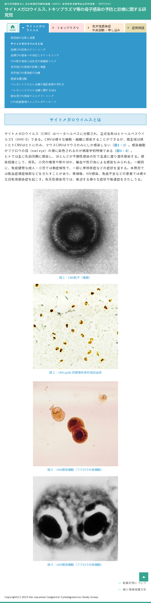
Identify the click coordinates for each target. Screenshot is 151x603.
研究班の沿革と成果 (23, 38)
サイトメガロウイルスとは (27, 43)
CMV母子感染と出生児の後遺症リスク (33, 61)
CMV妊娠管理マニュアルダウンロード (33, 102)
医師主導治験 (19, 78)
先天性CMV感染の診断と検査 (28, 67)
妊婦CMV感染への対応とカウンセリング (35, 55)
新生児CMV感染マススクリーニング (32, 96)
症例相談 (138, 27)
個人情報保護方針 (134, 589)
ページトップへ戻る (143, 576)
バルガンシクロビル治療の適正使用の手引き (37, 84)
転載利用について (134, 582)
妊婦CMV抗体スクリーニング (28, 49)
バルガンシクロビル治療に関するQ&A (33, 90)
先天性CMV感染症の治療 (25, 72)
